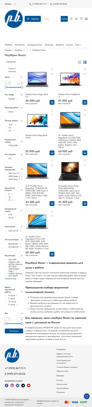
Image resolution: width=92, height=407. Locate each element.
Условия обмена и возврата (67, 367)
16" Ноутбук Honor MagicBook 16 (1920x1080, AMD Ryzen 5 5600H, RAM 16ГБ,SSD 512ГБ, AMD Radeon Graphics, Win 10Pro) (69, 141)
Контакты (60, 380)
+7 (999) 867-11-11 (38, 4)
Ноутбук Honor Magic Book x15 (36, 95)
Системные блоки (34, 44)
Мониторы (49, 44)
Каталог (8, 4)
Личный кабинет (63, 388)
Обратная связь (62, 371)
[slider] (6, 87)
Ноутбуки (8, 44)
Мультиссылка (62, 384)
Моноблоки (20, 44)
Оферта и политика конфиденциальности (65, 355)
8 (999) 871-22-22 (58, 4)
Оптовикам (61, 392)
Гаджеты (69, 44)
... (27, 50)
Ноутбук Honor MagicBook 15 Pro (36, 136)
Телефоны (60, 44)
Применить (14, 331)
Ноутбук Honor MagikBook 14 (69, 95)
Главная (8, 50)
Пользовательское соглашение (63, 361)
